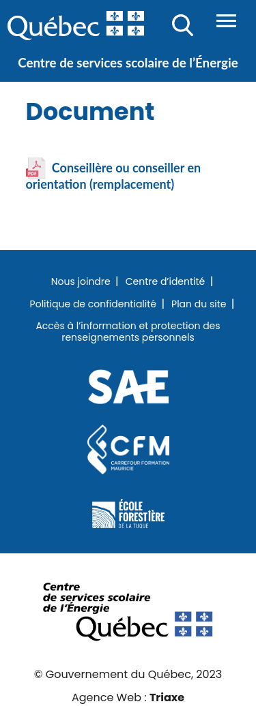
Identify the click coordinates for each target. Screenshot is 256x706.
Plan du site (198, 304)
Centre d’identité (165, 282)
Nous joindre (81, 282)
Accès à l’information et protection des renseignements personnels (127, 332)
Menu (226, 21)
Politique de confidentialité (93, 304)
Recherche (182, 25)
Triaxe (167, 697)
